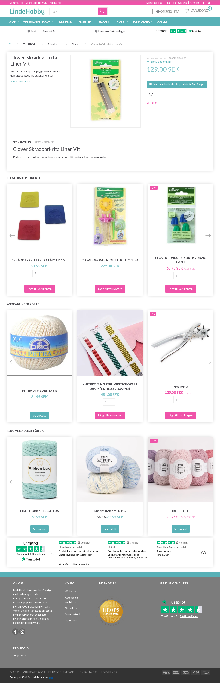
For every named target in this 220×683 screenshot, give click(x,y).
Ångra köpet (20, 655)
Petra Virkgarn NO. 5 (39, 391)
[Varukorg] (198, 10)
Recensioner (44, 142)
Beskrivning (21, 142)
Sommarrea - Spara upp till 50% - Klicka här (36, 2)
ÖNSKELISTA (167, 11)
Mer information (20, 81)
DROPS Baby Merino (110, 511)
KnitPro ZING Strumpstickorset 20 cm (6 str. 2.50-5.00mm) (110, 386)
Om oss (195, 2)
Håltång (180, 386)
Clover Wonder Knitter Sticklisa (110, 260)
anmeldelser (177, 57)
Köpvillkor (109, 672)
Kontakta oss (154, 2)
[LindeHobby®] (27, 11)
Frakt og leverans (176, 2)
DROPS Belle (180, 511)
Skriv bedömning (160, 61)
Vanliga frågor (34, 672)
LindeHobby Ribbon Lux (39, 511)
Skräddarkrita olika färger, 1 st (39, 260)
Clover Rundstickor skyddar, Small (180, 260)
